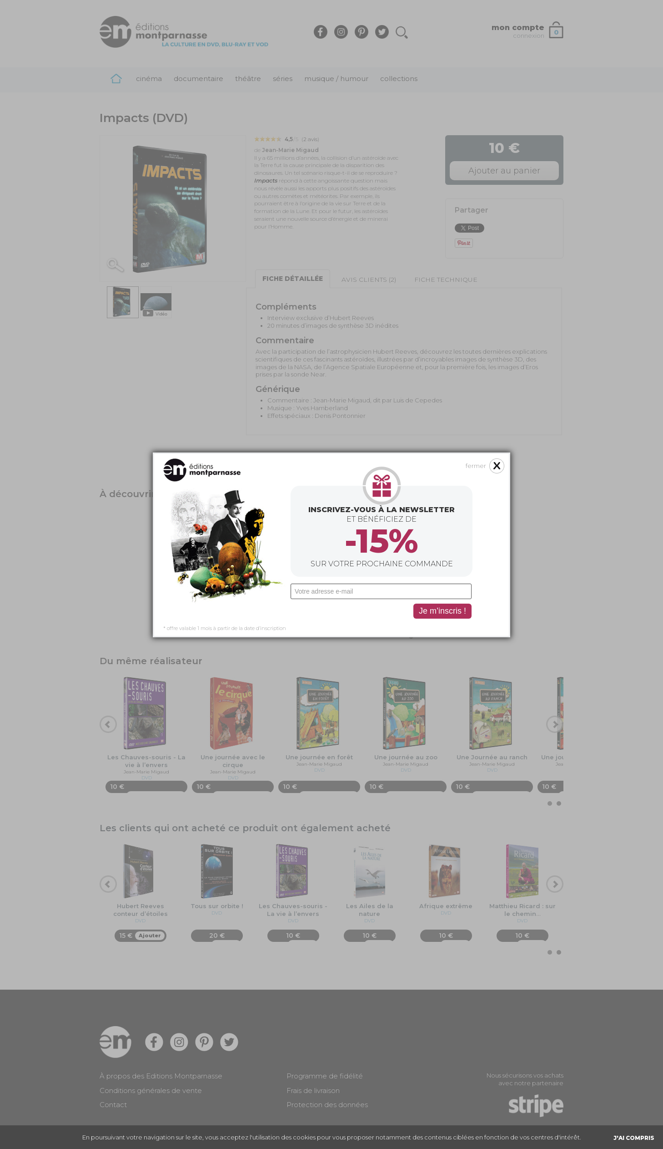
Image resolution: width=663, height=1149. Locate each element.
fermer (476, 291)
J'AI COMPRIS (633, 1137)
